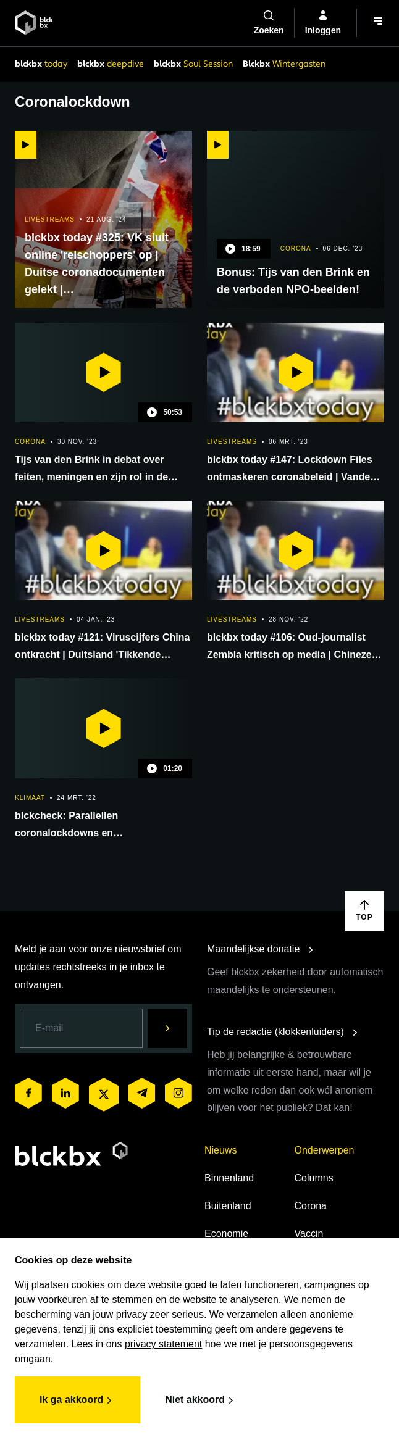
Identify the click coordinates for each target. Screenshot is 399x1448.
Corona (311, 1205)
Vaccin (309, 1233)
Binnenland (229, 1178)
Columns (314, 1178)
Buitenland (227, 1205)
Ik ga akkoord (78, 1400)
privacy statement (163, 1344)
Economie (226, 1233)
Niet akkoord (201, 1400)
